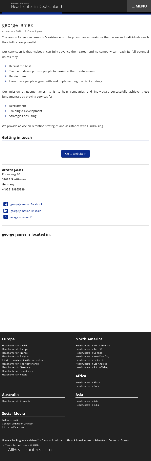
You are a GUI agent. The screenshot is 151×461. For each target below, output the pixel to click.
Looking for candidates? (25, 440)
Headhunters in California (90, 360)
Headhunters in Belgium (15, 356)
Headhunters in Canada (89, 352)
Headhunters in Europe (15, 349)
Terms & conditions (16, 445)
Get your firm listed (52, 440)
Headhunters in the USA (89, 349)
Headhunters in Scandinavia (18, 371)
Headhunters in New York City (92, 356)
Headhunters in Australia (16, 401)
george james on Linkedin (25, 211)
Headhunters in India (87, 405)
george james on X (21, 217)
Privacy (125, 440)
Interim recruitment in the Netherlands (23, 360)
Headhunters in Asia (87, 401)
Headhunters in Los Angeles (91, 363)
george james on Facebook (26, 204)
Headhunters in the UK (14, 345)
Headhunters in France (15, 352)
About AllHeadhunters (79, 440)
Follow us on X (10, 420)
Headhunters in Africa (88, 382)
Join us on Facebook (13, 427)
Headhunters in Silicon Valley (92, 367)
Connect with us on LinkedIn (17, 423)
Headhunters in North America (93, 345)
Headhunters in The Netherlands (20, 363)
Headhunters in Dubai (88, 386)
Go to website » (75, 154)
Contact (113, 440)
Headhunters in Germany (16, 367)
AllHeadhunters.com (30, 449)
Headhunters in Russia (14, 374)
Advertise (100, 440)
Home (5, 440)
